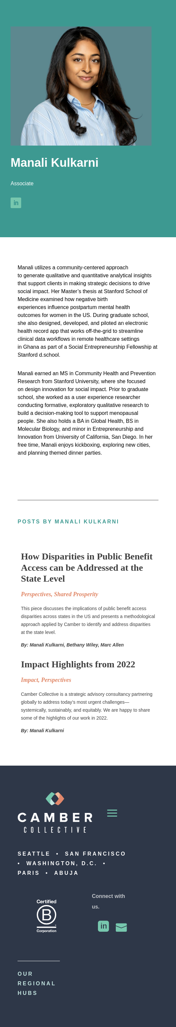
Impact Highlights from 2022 (78, 664)
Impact (29, 680)
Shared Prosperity (76, 594)
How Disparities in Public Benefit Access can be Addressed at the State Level (87, 567)
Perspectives (36, 594)
